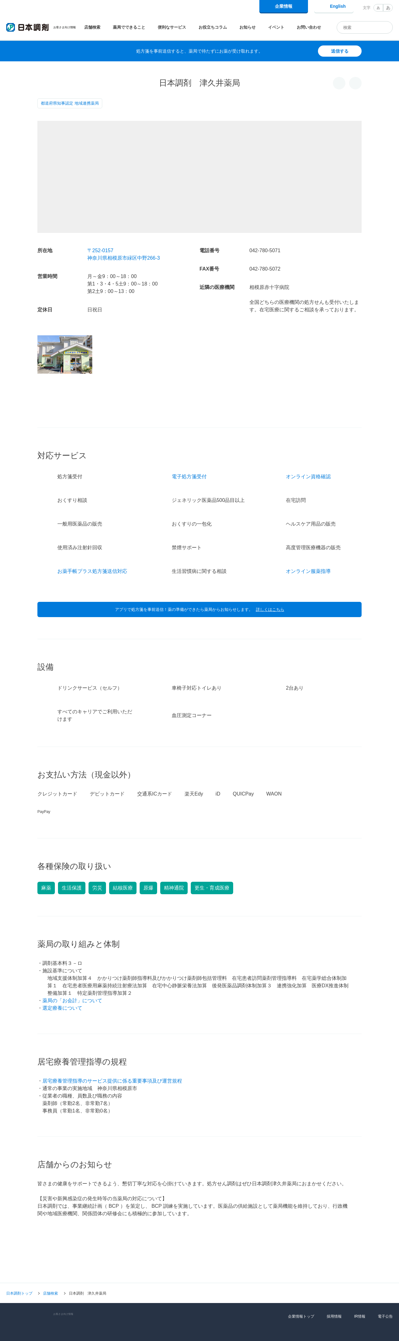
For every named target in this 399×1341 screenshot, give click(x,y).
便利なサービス (172, 27)
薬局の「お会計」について (72, 968)
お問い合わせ (309, 27)
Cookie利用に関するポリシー (253, 1328)
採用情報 (334, 1284)
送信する (340, 51)
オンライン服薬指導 (308, 539)
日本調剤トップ (19, 1261)
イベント (276, 27)
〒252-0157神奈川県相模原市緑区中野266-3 (123, 254)
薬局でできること (129, 27)
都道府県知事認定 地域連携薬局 (70, 103)
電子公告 (385, 1284)
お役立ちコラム (213, 27)
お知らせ (247, 27)
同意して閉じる (364, 1330)
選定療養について (62, 976)
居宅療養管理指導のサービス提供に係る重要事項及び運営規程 (112, 1048)
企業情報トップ (301, 1284)
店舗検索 (92, 27)
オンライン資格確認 (308, 444)
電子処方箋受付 (189, 444)
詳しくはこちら (270, 577)
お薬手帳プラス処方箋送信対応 (92, 539)
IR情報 (359, 1284)
